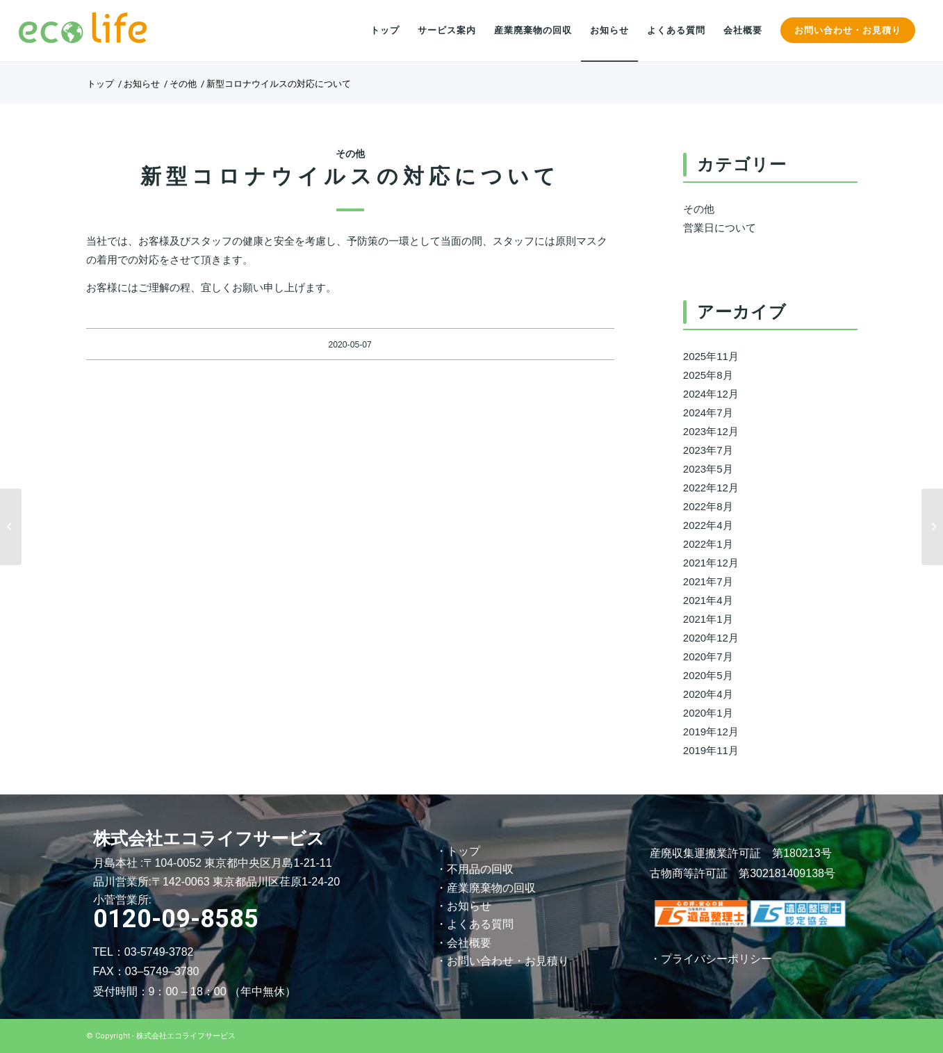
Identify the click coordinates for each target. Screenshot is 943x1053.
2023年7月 (708, 450)
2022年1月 (708, 544)
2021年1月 (708, 619)
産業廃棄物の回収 (491, 888)
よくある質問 (480, 924)
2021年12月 (711, 563)
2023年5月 (708, 469)
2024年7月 (708, 412)
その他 (350, 154)
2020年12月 (711, 638)
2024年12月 (711, 394)
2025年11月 (711, 356)
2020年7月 (708, 656)
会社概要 (469, 943)
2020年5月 (708, 675)
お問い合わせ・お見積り (508, 961)
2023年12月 (711, 431)
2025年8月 (708, 375)
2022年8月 (708, 506)
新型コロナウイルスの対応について (350, 176)
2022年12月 (711, 487)
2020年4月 (708, 694)
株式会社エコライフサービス (186, 1035)
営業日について (719, 228)
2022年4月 (708, 525)
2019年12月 (711, 731)
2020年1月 (708, 713)
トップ (463, 851)
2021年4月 (708, 600)
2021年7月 (708, 581)
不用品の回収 (480, 869)
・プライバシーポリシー (711, 959)
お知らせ (469, 906)
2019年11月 (711, 750)
